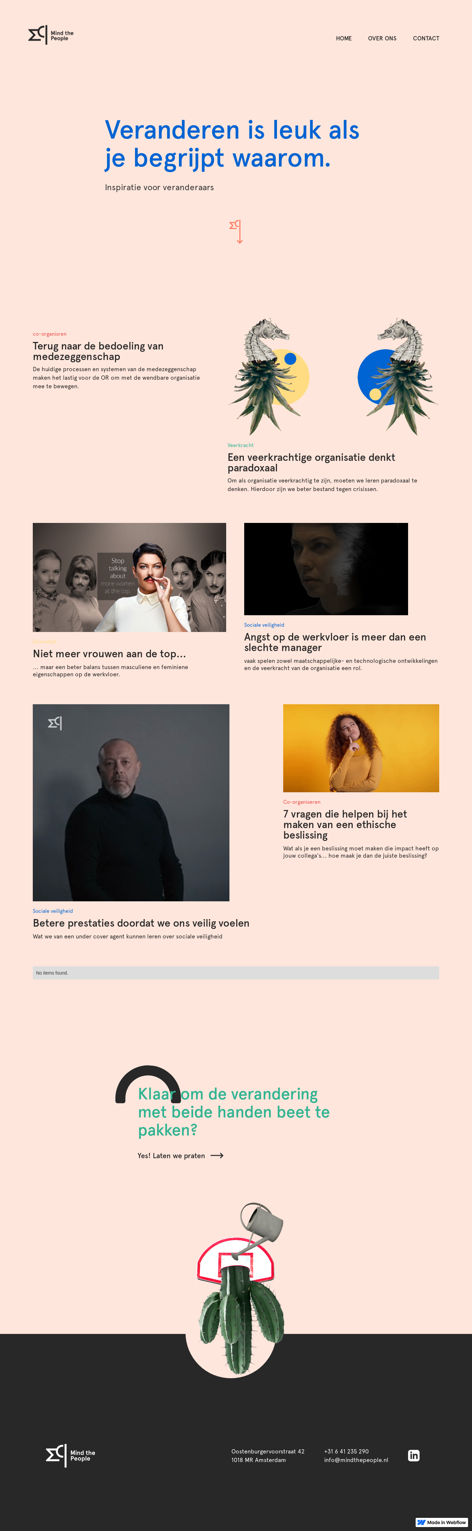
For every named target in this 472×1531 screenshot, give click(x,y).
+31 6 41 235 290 (346, 1451)
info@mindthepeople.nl (356, 1459)
